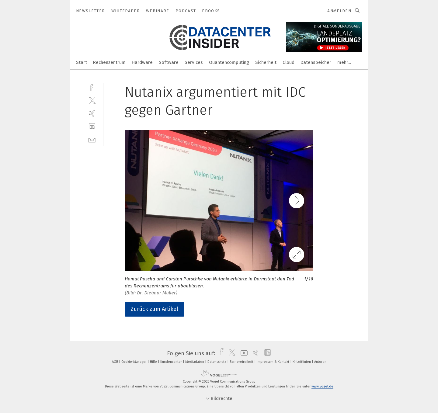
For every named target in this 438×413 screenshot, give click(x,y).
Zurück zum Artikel (154, 309)
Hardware (142, 62)
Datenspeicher (316, 62)
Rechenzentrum (109, 62)
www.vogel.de (322, 386)
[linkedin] (92, 126)
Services (194, 62)
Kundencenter (171, 362)
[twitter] (92, 100)
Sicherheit (265, 62)
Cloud (288, 62)
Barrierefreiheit (242, 362)
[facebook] (92, 87)
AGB (115, 362)
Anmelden (339, 10)
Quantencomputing (229, 62)
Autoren (320, 362)
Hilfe (154, 362)
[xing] (92, 113)
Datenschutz (217, 362)
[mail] (92, 139)
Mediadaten (195, 362)
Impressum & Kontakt (273, 362)
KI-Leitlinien (302, 362)
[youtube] (243, 353)
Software (169, 62)
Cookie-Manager (134, 362)
